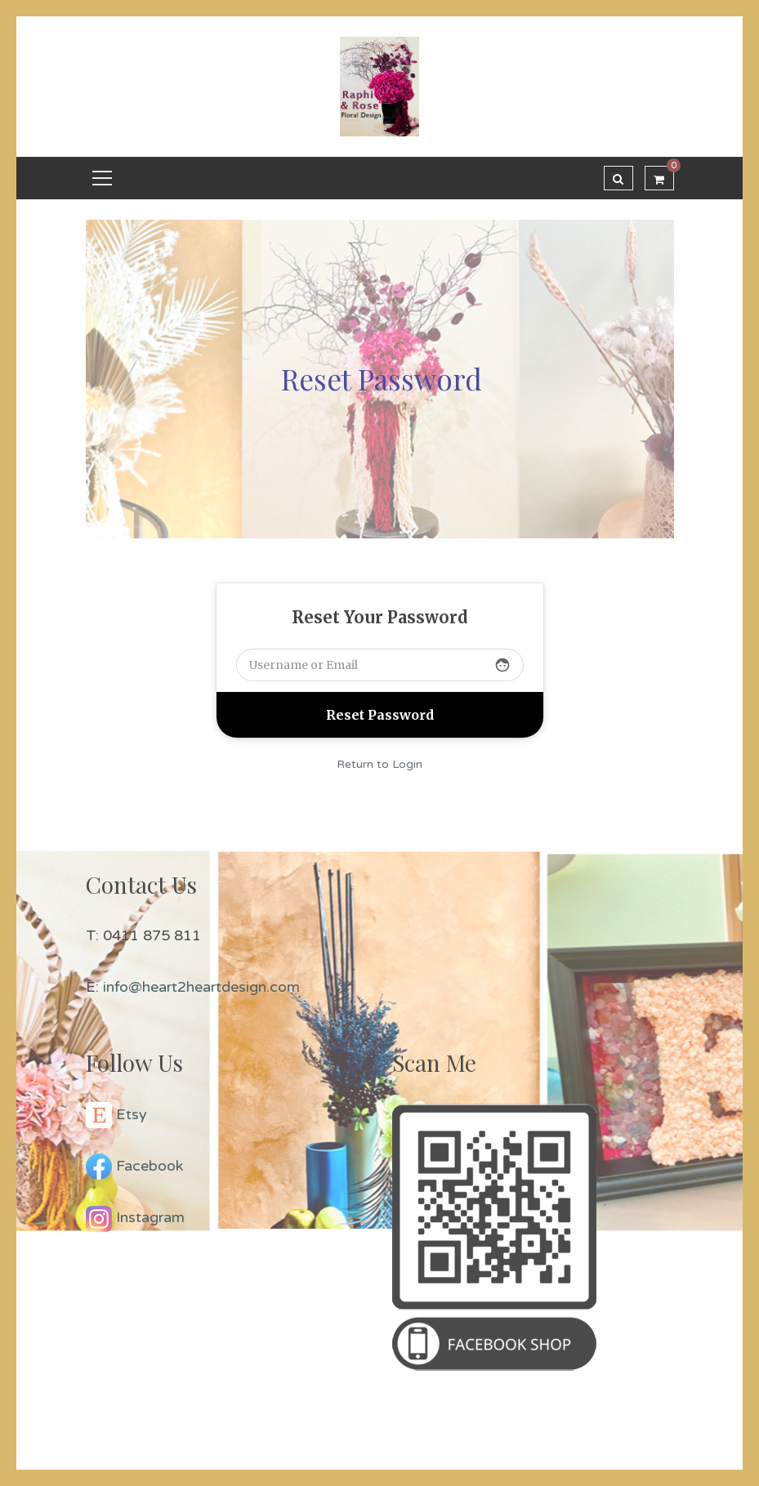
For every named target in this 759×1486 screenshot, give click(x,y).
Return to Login (379, 764)
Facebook (149, 1166)
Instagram (150, 1217)
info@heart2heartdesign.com (201, 987)
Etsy (131, 1114)
